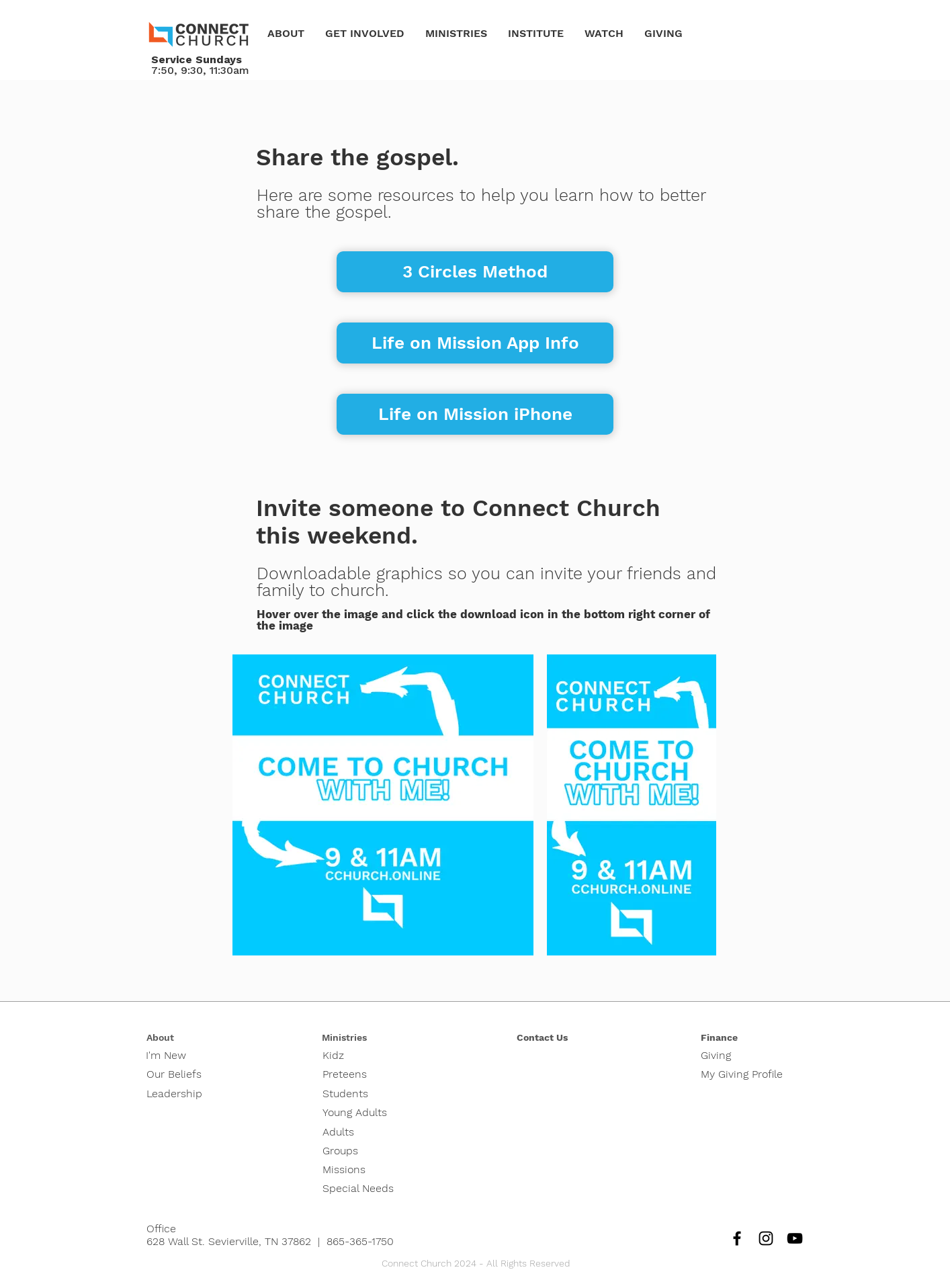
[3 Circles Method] (475, 271)
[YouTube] (794, 1238)
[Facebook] (737, 1238)
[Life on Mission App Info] (475, 343)
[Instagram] (766, 1238)
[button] (285, 34)
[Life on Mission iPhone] (475, 414)
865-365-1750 (360, 1241)
